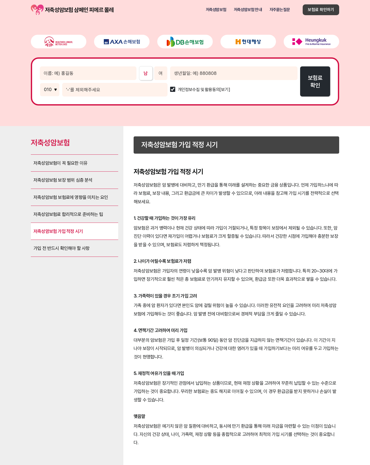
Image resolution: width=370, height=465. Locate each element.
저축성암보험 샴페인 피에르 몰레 (37, 9)
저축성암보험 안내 (248, 10)
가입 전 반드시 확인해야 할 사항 (61, 248)
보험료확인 (315, 81)
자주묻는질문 (280, 10)
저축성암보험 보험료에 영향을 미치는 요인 (70, 197)
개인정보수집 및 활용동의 (199, 89)
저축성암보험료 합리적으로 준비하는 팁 (68, 214)
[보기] (224, 89)
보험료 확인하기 (321, 9)
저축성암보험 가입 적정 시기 (58, 231)
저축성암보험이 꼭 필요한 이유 (60, 163)
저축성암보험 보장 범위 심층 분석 (62, 180)
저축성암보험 (216, 10)
